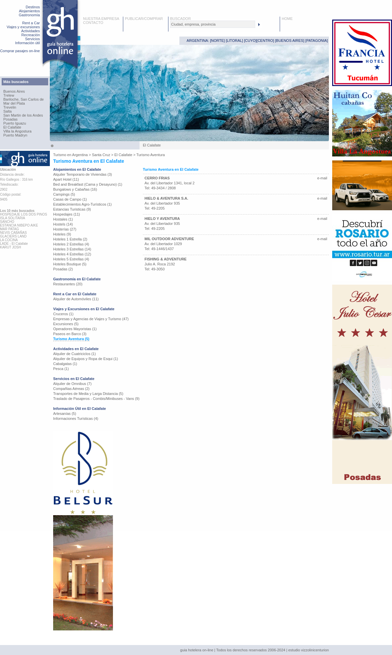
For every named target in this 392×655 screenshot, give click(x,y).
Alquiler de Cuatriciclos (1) (74, 354)
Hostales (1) (63, 219)
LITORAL (234, 41)
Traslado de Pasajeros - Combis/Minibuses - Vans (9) (96, 399)
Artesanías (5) (64, 414)
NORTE (217, 41)
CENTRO (265, 41)
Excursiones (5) (65, 324)
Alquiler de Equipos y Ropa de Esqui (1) (85, 359)
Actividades (30, 31)
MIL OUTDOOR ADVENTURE (169, 239)
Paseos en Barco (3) (69, 334)
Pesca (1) (61, 369)
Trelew (8, 95)
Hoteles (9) (62, 234)
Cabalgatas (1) (65, 364)
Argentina (80, 155)
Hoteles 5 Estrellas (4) (71, 259)
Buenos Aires (14, 91)
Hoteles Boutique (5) (69, 264)
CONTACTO (93, 23)
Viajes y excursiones (23, 27)
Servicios (32, 39)
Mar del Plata (14, 103)
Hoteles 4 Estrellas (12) (72, 254)
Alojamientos (29, 11)
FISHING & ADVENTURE (166, 259)
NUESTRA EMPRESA (101, 19)
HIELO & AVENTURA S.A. (166, 198)
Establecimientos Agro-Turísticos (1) (82, 204)
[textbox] (212, 24)
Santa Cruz (101, 155)
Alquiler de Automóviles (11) (76, 299)
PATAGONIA (316, 41)
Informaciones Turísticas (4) (75, 419)
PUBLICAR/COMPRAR (144, 19)
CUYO (250, 41)
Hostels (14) (63, 224)
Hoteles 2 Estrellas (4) (71, 244)
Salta (7, 111)
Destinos (33, 7)
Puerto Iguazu (14, 123)
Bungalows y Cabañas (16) (75, 189)
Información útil (27, 43)
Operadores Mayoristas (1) (75, 329)
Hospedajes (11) (66, 214)
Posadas (10, 119)
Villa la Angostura (17, 131)
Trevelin (9, 107)
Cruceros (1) (63, 314)
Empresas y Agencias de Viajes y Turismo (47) (91, 319)
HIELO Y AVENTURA (162, 219)
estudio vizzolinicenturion (308, 650)
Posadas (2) (63, 269)
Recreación (30, 35)
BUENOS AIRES (289, 41)
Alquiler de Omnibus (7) (72, 384)
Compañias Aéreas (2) (71, 389)
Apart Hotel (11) (66, 179)
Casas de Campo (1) (70, 199)
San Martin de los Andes (23, 115)
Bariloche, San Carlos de (23, 99)
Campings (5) (64, 194)
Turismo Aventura (150, 155)
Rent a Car (31, 23)
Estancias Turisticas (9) (72, 209)
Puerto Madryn (15, 135)
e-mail (322, 178)
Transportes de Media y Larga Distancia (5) (88, 394)
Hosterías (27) (64, 229)
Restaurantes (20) (67, 284)
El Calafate (12, 127)
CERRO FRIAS (157, 178)
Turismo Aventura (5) (71, 339)
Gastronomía (29, 15)
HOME (287, 19)
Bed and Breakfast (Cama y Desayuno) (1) (87, 184)
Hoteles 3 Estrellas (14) (72, 249)
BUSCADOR (180, 19)
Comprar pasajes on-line (20, 51)
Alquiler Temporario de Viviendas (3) (82, 174)
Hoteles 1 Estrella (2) (70, 239)
